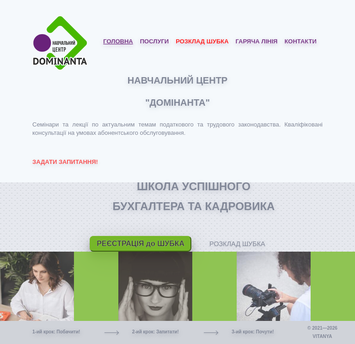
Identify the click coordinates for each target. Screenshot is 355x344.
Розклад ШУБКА (202, 41)
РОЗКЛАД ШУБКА (237, 243)
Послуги (154, 41)
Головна (118, 41)
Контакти (300, 41)
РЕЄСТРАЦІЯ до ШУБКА (140, 243)
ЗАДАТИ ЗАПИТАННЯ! (65, 161)
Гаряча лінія (257, 41)
